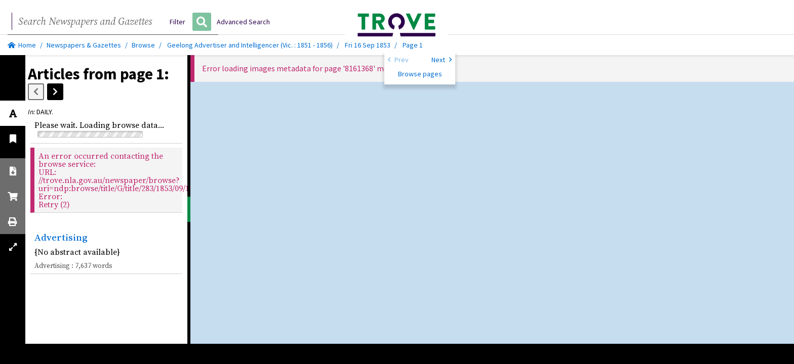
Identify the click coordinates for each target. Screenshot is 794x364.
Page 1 (413, 45)
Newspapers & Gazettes (84, 45)
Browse (143, 45)
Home (22, 45)
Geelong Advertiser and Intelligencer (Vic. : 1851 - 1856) (250, 45)
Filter (177, 21)
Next (441, 59)
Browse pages (420, 73)
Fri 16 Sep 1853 (368, 45)
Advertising (61, 237)
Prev (398, 59)
